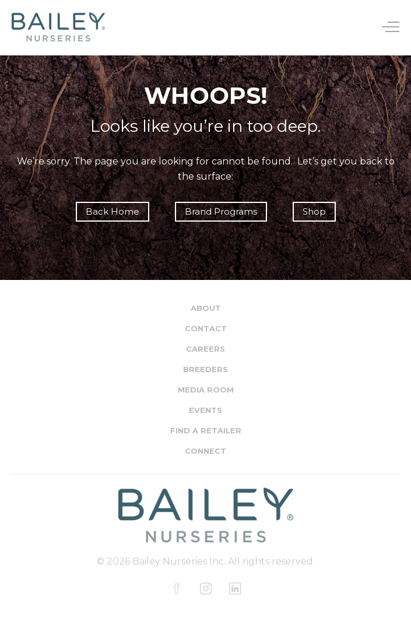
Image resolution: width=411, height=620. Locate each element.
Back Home (112, 211)
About (206, 308)
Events (205, 410)
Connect (205, 451)
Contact (206, 328)
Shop (314, 211)
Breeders (205, 369)
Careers (205, 348)
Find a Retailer (205, 430)
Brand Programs (221, 211)
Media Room (206, 389)
